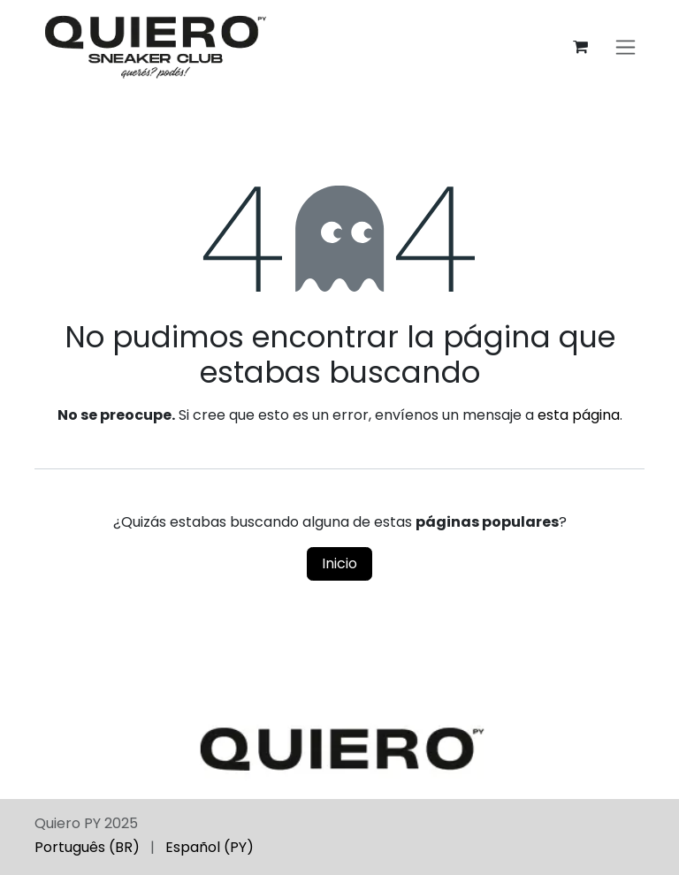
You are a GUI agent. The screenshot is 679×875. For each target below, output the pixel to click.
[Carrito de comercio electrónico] (580, 46)
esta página (579, 415)
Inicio (339, 563)
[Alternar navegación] (626, 47)
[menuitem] (87, 847)
